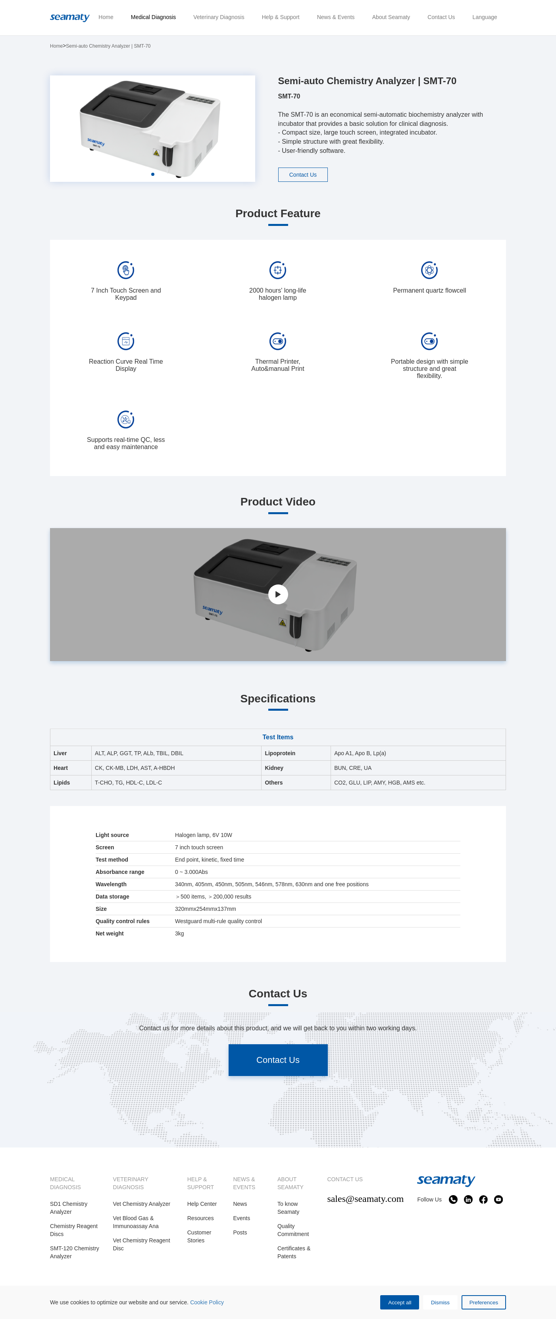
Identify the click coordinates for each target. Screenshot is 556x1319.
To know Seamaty (288, 1208)
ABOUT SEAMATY (290, 1183)
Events (241, 1218)
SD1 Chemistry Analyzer (68, 1208)
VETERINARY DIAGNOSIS (130, 1183)
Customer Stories (199, 1237)
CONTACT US (345, 1179)
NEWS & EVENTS (244, 1183)
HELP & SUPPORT (200, 1183)
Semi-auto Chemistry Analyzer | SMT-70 (108, 46)
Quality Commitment (293, 1230)
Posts (240, 1233)
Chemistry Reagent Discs (74, 1230)
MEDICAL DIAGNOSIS (65, 1183)
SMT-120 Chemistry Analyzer (74, 1253)
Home (56, 46)
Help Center (202, 1204)
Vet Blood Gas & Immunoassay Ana (136, 1222)
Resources (200, 1218)
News (240, 1204)
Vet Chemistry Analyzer (142, 1204)
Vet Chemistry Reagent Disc (141, 1245)
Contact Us (304, 175)
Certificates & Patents (293, 1253)
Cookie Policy (207, 1301)
